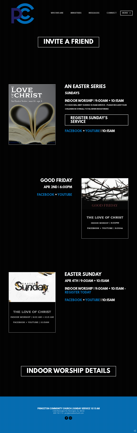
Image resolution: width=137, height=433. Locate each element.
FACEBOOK (73, 131)
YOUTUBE (92, 131)
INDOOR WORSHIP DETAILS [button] (68, 371)
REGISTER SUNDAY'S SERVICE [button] (89, 120)
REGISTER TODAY (78, 293)
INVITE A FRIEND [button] (68, 42)
